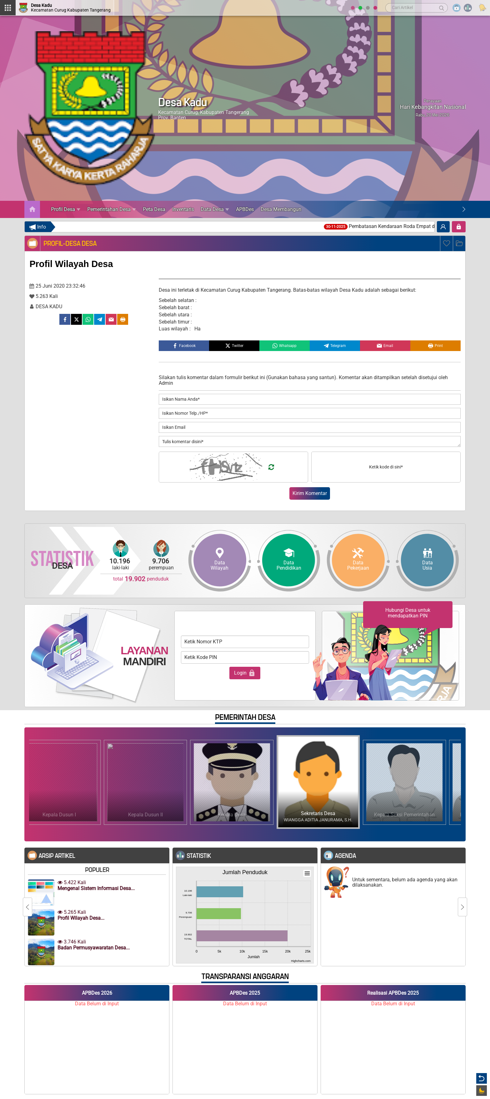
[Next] (464, 209)
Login (245, 673)
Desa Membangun (281, 209)
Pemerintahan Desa (111, 209)
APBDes (245, 209)
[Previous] (27, 907)
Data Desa (215, 209)
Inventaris (183, 209)
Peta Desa (154, 209)
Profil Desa (65, 209)
